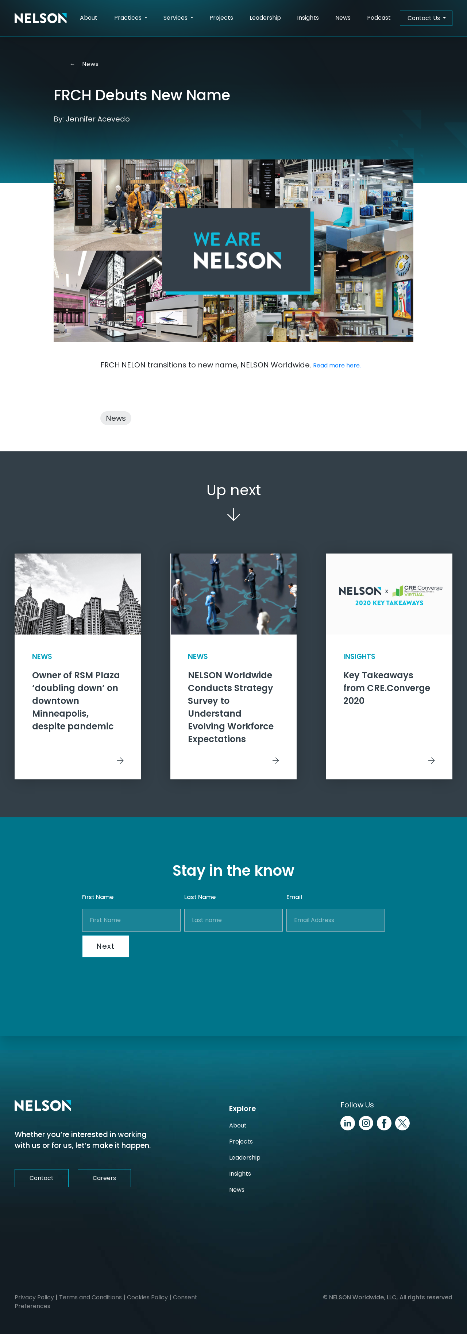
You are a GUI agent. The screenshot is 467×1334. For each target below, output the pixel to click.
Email (294, 911)
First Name (97, 911)
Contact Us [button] (424, 18)
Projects (221, 18)
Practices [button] (128, 18)
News (343, 18)
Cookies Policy (147, 1297)
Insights (308, 18)
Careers (104, 1178)
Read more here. (337, 365)
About (88, 18)
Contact (42, 1178)
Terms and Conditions (90, 1297)
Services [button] (176, 18)
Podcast (379, 18)
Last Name (200, 911)
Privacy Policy (34, 1297)
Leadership (265, 18)
